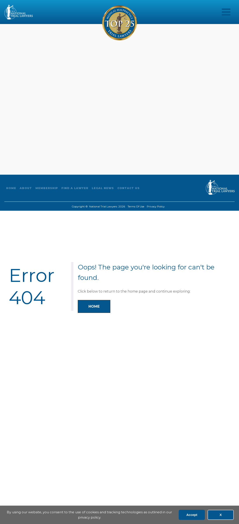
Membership (46, 188)
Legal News (103, 188)
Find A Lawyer (74, 188)
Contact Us (128, 188)
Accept (191, 515)
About (26, 188)
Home (11, 188)
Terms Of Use (136, 206)
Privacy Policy (156, 206)
